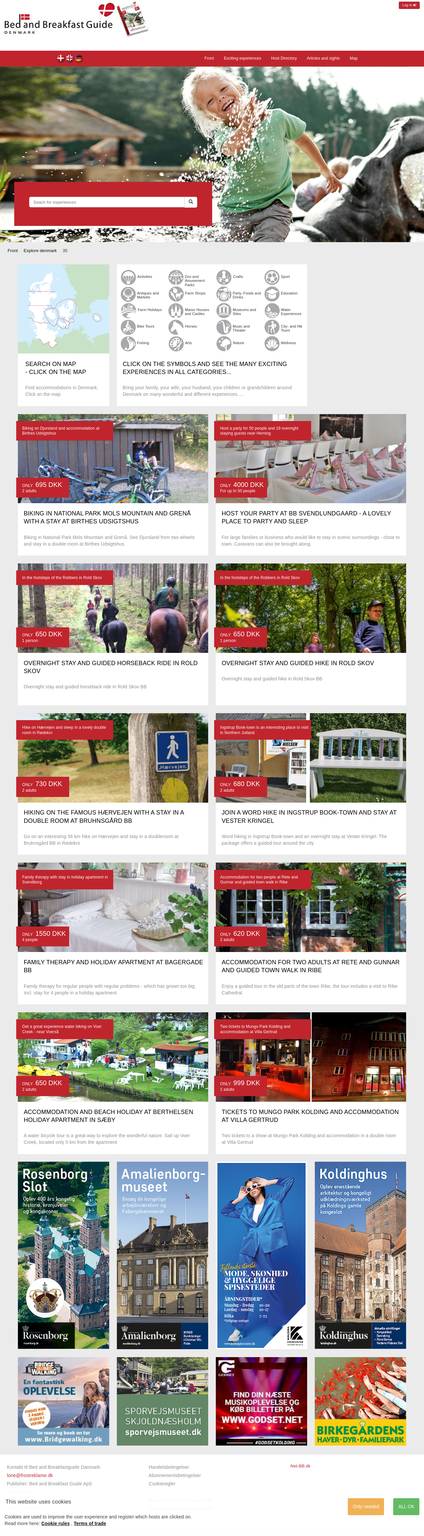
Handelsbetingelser (169, 1467)
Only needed (366, 1506)
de (78, 59)
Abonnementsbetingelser (175, 1475)
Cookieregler (162, 1483)
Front (209, 58)
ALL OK (406, 1506)
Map (354, 58)
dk (61, 59)
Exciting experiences (242, 58)
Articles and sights (323, 58)
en (70, 59)
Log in (409, 5)
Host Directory (284, 58)
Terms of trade (90, 1523)
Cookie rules (55, 1523)
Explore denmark (40, 250)
